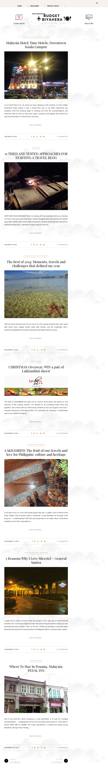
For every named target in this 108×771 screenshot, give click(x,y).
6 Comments (62, 244)
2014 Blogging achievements (36, 256)
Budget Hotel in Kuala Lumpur (36, 37)
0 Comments (62, 136)
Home (19, 6)
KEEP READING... (36, 125)
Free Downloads (38, 14)
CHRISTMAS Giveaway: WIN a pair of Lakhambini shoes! (36, 369)
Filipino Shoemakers (36, 445)
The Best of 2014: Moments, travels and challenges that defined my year (36, 263)
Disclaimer (34, 6)
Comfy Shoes (36, 361)
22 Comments (62, 433)
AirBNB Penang (36, 661)
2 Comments (62, 350)
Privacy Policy (53, 6)
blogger (36, 148)
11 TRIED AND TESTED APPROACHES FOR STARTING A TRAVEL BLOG (36, 155)
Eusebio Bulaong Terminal (36, 552)
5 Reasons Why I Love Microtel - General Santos (36, 560)
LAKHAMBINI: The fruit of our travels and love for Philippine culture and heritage (36, 452)
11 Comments (62, 649)
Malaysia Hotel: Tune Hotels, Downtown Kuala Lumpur (36, 45)
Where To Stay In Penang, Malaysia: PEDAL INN (36, 668)
